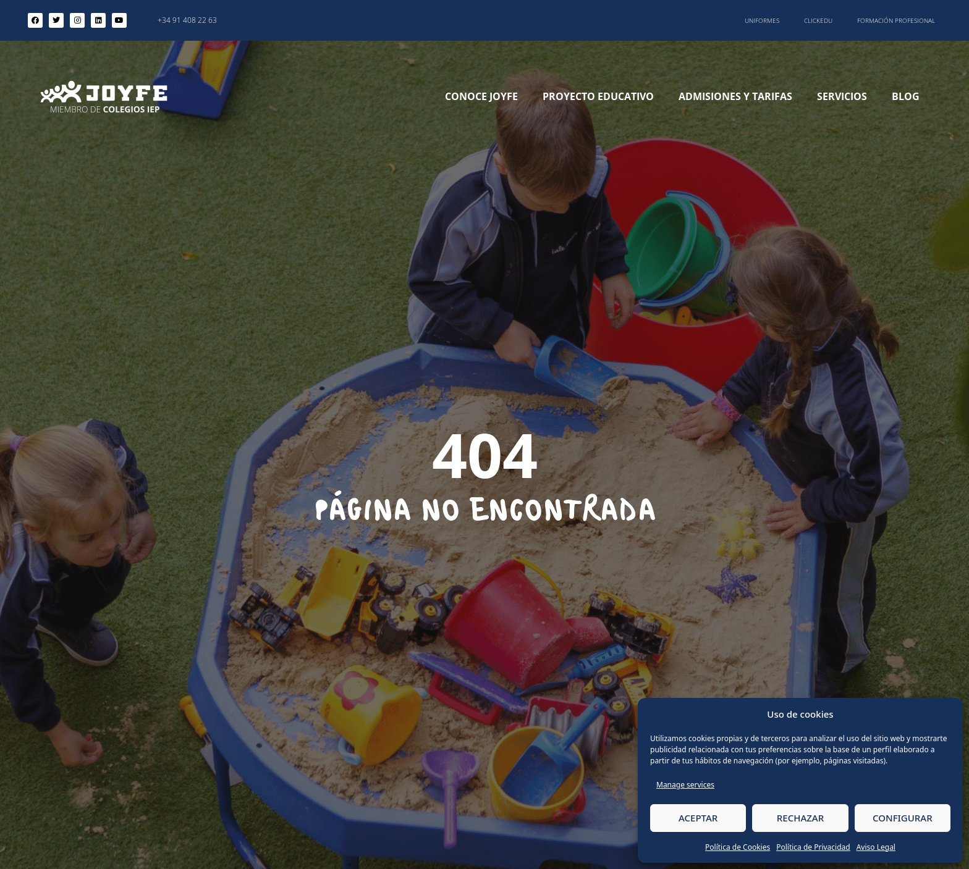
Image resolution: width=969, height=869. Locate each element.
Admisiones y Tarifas (735, 96)
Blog (906, 96)
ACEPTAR (698, 818)
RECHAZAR (800, 818)
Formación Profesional (896, 20)
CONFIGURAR (903, 818)
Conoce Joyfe (481, 96)
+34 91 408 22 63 (187, 20)
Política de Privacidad (813, 847)
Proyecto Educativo (598, 96)
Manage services (685, 784)
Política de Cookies (737, 847)
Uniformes (762, 20)
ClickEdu (818, 20)
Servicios (842, 96)
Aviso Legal (876, 847)
